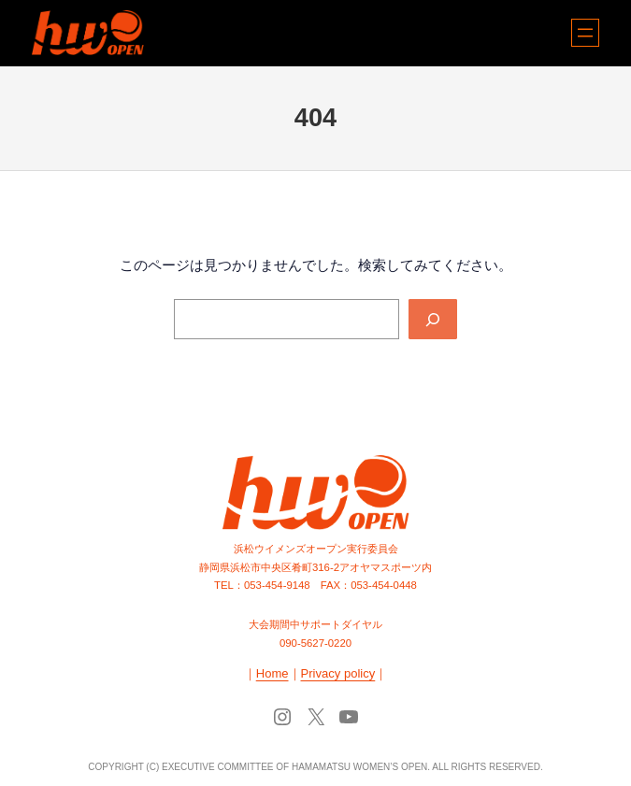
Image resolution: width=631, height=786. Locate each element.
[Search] (433, 319)
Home (272, 673)
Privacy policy (338, 673)
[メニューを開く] (585, 33)
